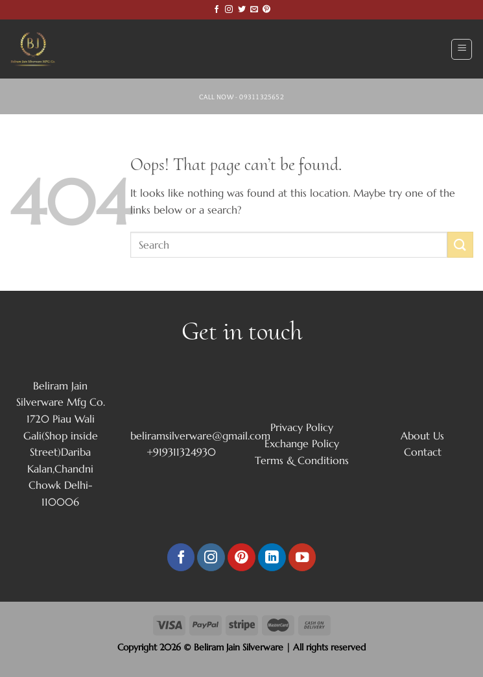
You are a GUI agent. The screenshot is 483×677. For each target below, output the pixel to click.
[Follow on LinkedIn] (272, 557)
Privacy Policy (301, 427)
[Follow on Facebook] (216, 9)
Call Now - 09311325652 (241, 96)
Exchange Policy (302, 443)
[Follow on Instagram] (229, 9)
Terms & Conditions (302, 460)
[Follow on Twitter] (242, 9)
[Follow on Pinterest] (266, 9)
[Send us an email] (254, 9)
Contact (423, 451)
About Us (422, 435)
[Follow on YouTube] (302, 557)
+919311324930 (181, 451)
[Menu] (461, 49)
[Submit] (460, 244)
